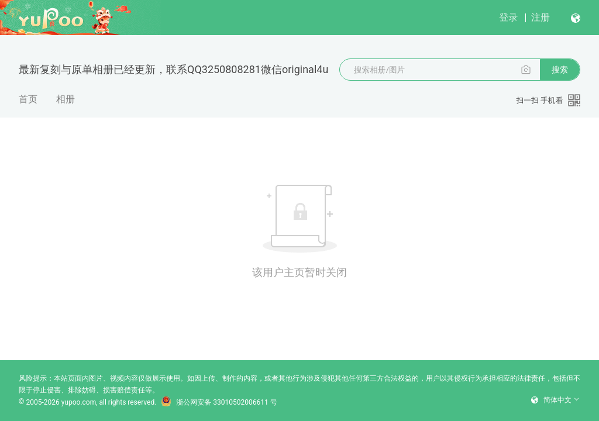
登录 (508, 17)
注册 (540, 17)
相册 (65, 99)
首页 (28, 99)
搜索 (560, 69)
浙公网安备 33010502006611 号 (219, 402)
